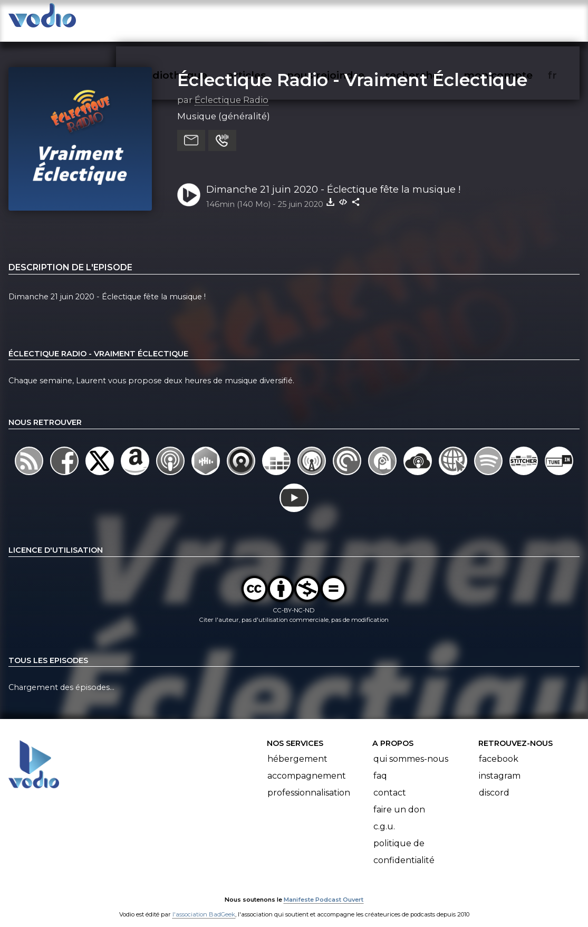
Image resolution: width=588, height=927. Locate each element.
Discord (494, 783)
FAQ (380, 766)
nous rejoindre (347, 19)
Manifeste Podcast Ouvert (323, 889)
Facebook (498, 749)
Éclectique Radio (231, 89)
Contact (389, 783)
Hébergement (297, 749)
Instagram (499, 766)
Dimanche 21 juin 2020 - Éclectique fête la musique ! (333, 179)
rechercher (433, 19)
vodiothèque (199, 19)
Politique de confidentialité (404, 841)
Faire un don (399, 799)
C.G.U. (384, 816)
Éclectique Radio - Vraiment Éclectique (352, 69)
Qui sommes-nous (410, 749)
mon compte (515, 19)
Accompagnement (306, 766)
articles (270, 19)
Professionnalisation (308, 783)
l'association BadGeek (203, 903)
